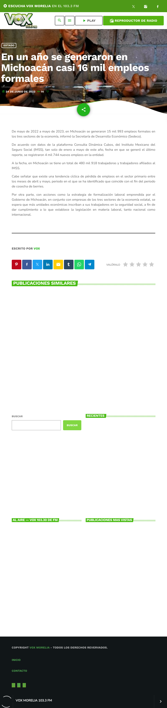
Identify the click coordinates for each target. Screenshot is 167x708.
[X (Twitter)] (133, 7)
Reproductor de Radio (133, 20)
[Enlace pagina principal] (20, 20)
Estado (9, 45)
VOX (37, 248)
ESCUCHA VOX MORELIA (41, 6)
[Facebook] (157, 7)
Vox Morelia (40, 647)
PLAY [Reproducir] (89, 20)
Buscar (17, 416)
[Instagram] (145, 7)
